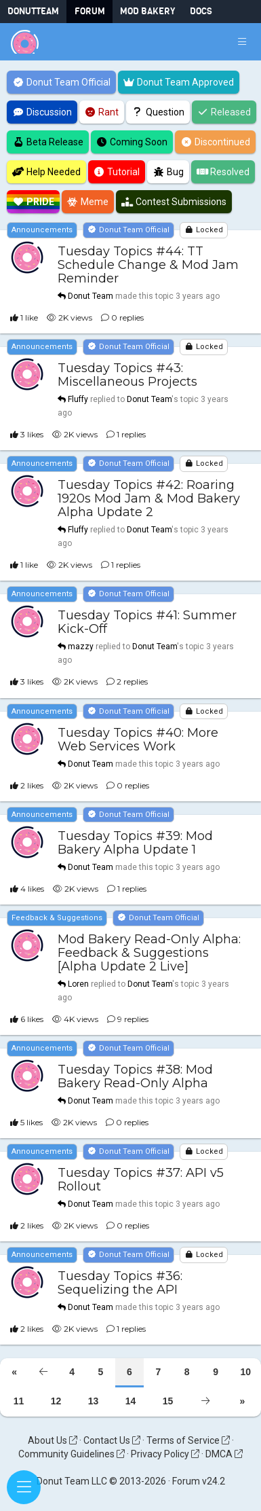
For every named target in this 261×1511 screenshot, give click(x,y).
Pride (33, 201)
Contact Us (111, 1440)
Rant (102, 112)
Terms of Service (188, 1440)
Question (158, 112)
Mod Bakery (147, 11)
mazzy (81, 647)
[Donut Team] (25, 42)
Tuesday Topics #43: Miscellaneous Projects (127, 374)
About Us (52, 1440)
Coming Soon (132, 141)
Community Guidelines (71, 1454)
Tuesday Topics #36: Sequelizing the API (120, 1283)
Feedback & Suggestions (57, 917)
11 (19, 1401)
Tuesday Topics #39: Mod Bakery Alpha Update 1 (135, 842)
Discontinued (215, 141)
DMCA (224, 1454)
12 (56, 1401)
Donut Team (90, 296)
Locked (203, 229)
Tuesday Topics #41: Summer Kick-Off (147, 622)
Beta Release (47, 141)
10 (245, 1372)
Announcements (42, 229)
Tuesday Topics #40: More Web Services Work (138, 739)
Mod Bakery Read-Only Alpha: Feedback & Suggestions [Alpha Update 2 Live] (149, 952)
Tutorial (117, 171)
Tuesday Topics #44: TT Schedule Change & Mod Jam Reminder (148, 264)
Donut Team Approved (179, 82)
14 (130, 1401)
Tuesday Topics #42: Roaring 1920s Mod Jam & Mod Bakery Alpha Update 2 (149, 499)
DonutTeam (33, 11)
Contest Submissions (173, 201)
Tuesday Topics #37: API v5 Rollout (141, 1179)
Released (224, 112)
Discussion (42, 112)
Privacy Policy (165, 1454)
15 (168, 1401)
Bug (168, 171)
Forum (90, 11)
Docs (201, 11)
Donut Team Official (61, 82)
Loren (78, 984)
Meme (88, 201)
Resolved (223, 171)
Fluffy (78, 399)
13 (93, 1401)
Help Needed (46, 171)
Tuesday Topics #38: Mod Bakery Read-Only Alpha (135, 1076)
